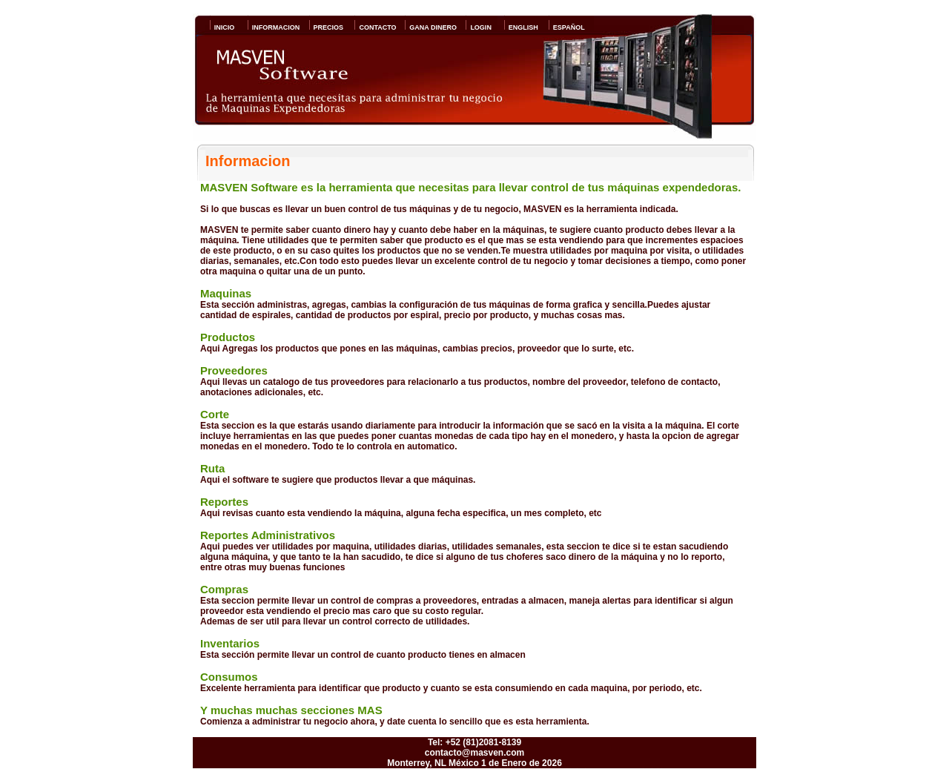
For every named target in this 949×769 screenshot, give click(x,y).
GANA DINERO (431, 27)
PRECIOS (326, 27)
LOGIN (479, 27)
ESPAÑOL (567, 27)
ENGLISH (521, 27)
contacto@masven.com (474, 752)
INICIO (222, 27)
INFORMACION (274, 27)
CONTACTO (375, 27)
